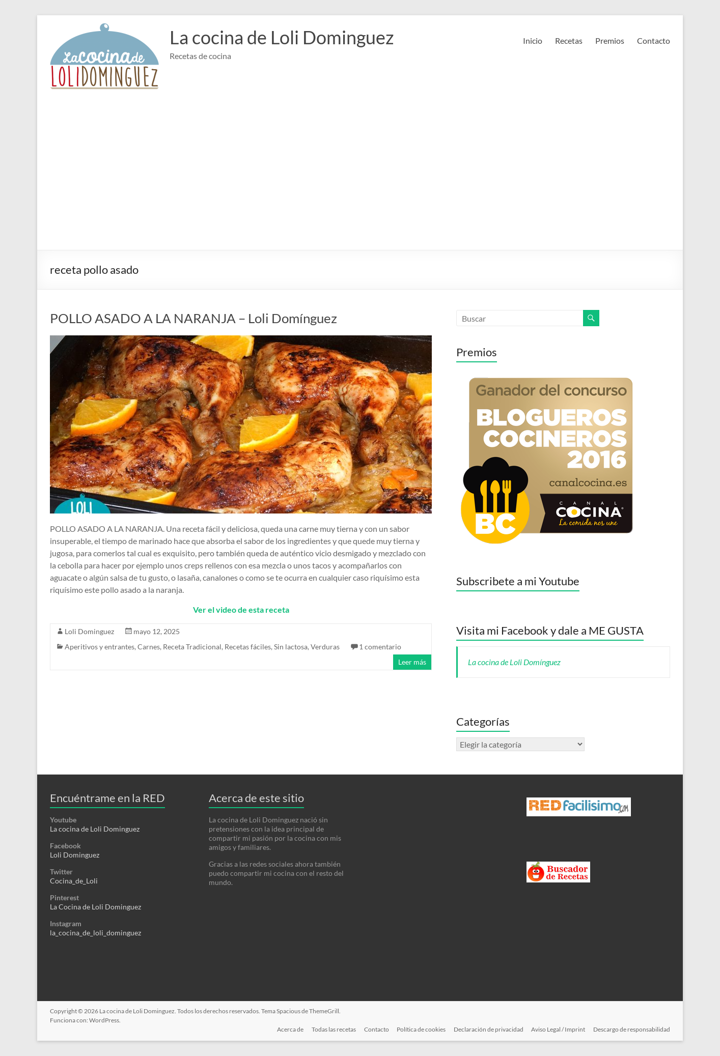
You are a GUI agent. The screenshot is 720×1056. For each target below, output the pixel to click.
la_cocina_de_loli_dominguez (95, 932)
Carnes (148, 646)
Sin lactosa (291, 646)
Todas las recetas (333, 1029)
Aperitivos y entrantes (99, 646)
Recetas (569, 40)
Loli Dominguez (89, 631)
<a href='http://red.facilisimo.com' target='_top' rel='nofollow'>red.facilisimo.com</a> (579, 806)
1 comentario (380, 646)
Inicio (532, 40)
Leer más (412, 662)
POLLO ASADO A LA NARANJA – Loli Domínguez (193, 318)
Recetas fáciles (248, 646)
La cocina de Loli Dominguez (282, 37)
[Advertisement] (360, 173)
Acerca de (289, 1029)
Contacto (653, 40)
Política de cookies (420, 1029)
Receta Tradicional (192, 646)
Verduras (325, 646)
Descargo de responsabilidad (631, 1029)
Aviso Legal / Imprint (558, 1029)
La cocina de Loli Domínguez (514, 662)
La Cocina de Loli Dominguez (95, 906)
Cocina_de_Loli (74, 880)
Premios (609, 40)
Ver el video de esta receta (241, 609)
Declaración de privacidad (488, 1029)
